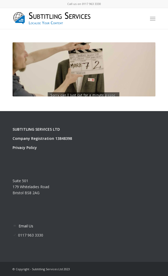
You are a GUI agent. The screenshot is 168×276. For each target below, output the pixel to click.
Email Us (26, 225)
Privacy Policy (25, 147)
